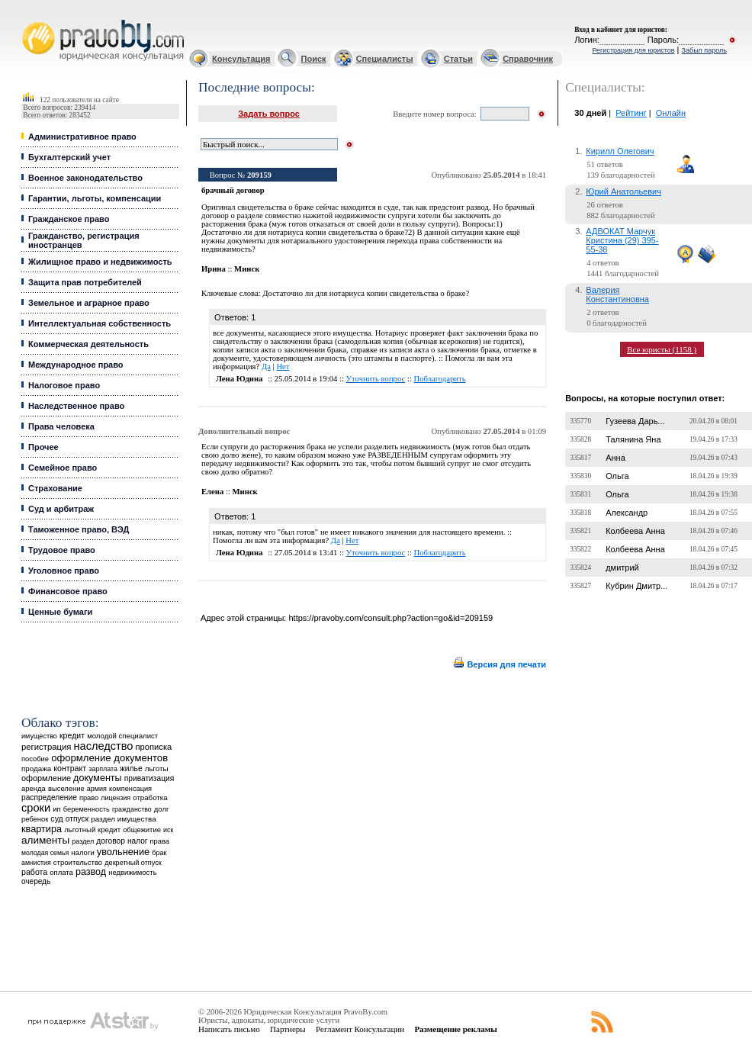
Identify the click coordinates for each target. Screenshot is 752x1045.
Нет (282, 366)
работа (34, 871)
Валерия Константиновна (617, 294)
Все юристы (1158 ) (661, 349)
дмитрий (622, 567)
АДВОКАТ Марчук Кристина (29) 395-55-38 (622, 240)
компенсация (130, 789)
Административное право (82, 136)
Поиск (313, 58)
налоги (82, 852)
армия (97, 789)
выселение (66, 788)
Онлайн (671, 112)
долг (161, 809)
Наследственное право (76, 405)
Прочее (43, 447)
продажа (36, 768)
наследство (103, 746)
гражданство (132, 809)
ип (57, 809)
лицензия (115, 798)
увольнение (123, 851)
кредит (72, 735)
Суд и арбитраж (61, 508)
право (88, 798)
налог (137, 841)
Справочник (528, 58)
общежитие (142, 829)
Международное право (76, 364)
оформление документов (109, 758)
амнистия (36, 863)
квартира (41, 828)
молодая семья (45, 853)
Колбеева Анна (635, 530)
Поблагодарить (440, 379)
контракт (69, 768)
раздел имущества (123, 819)
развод (91, 872)
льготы (157, 768)
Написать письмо (229, 1029)
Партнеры (288, 1029)
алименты (45, 840)
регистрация (46, 746)
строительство (77, 862)
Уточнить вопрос (376, 379)
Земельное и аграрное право (88, 302)
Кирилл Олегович (620, 151)
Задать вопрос (269, 113)
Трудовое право (61, 550)
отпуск (77, 819)
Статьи (458, 58)
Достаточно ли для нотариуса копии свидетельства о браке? (365, 293)
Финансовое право (68, 591)
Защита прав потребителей (85, 282)
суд (56, 818)
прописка (154, 746)
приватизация (149, 778)
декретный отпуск (133, 863)
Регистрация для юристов (633, 50)
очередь (35, 881)
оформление (46, 778)
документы (97, 778)
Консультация (241, 58)
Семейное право (62, 467)
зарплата (102, 769)
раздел (83, 841)
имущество (39, 736)
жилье (131, 768)
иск (168, 830)
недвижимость (132, 872)
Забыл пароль (704, 50)
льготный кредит (92, 829)
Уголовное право (63, 570)
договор (110, 841)
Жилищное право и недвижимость (100, 261)
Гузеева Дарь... (635, 421)
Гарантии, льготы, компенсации (94, 198)
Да (266, 366)
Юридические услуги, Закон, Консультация (29, 20)
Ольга (617, 476)
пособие (35, 759)
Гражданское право (68, 218)
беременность (86, 809)
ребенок (34, 819)
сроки (35, 808)
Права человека (61, 426)
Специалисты (384, 58)
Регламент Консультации (360, 1029)
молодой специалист (122, 736)
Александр (627, 512)
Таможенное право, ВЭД (78, 529)
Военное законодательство (85, 177)
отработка (150, 797)
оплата (61, 872)
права (159, 841)
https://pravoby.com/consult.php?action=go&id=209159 (390, 617)
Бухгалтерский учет (69, 157)
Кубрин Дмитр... (636, 585)
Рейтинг (630, 112)
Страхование (55, 488)
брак (159, 853)
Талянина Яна (633, 439)
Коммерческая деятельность (88, 344)
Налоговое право (64, 385)
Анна (615, 457)
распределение (49, 797)
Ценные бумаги (60, 611)
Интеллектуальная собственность (99, 323)
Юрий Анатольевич (623, 191)
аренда (33, 788)
